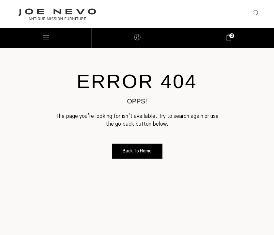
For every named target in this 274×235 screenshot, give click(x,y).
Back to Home (137, 151)
